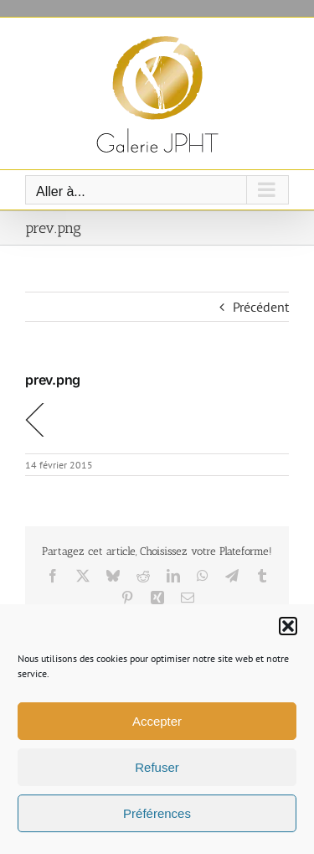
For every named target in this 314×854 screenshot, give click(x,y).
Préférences (157, 813)
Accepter (157, 721)
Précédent (261, 306)
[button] (288, 626)
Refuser (157, 767)
